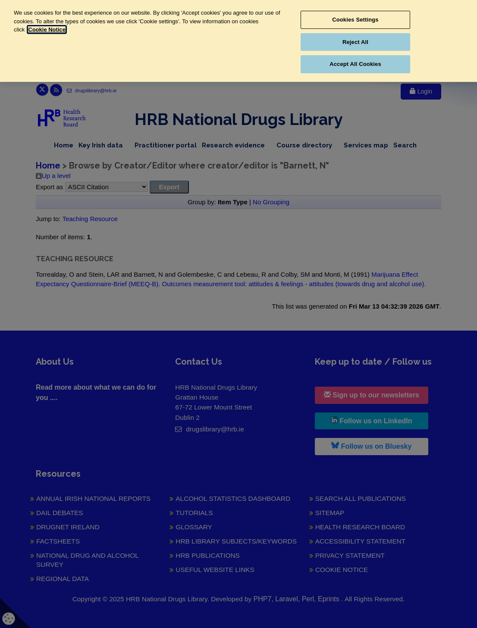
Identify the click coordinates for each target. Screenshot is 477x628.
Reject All (355, 42)
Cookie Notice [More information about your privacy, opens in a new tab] (47, 29)
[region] (238, 41)
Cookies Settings (355, 19)
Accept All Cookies (355, 64)
